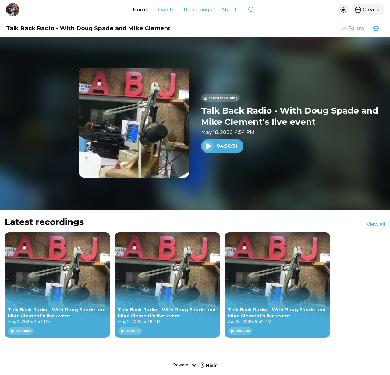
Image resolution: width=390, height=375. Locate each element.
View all (376, 224)
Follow (353, 28)
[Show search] (251, 9)
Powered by (195, 365)
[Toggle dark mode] (343, 9)
